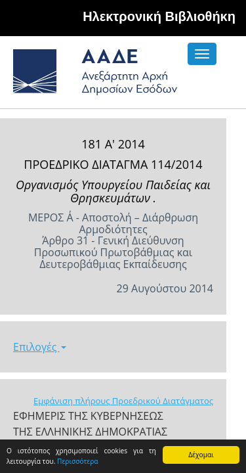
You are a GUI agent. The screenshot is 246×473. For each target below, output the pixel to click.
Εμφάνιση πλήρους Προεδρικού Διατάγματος (123, 401)
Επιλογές (39, 347)
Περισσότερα (77, 461)
